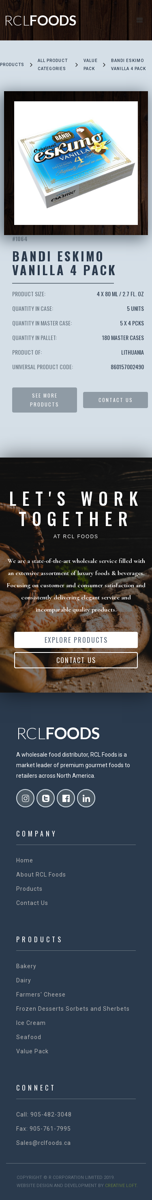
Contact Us (76, 660)
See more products (44, 400)
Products (12, 64)
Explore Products (76, 640)
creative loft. (121, 1185)
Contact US (115, 399)
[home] (38, 20)
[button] (140, 20)
